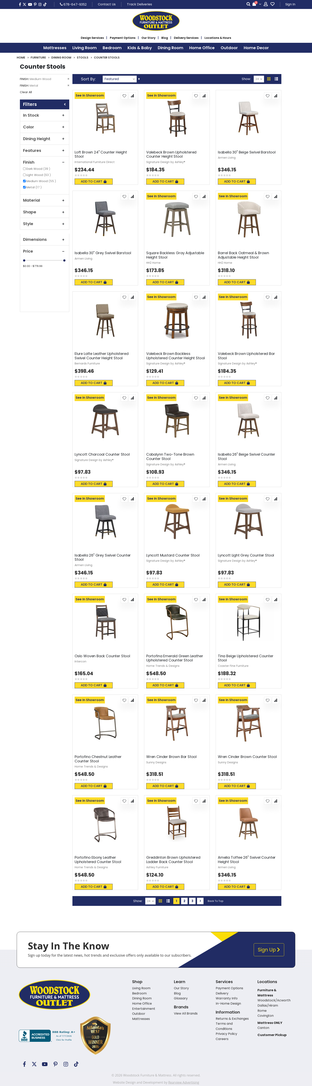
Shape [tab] (44, 212)
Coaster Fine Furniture (233, 666)
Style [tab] (44, 224)
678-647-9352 (73, 4)
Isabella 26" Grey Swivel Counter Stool (103, 557)
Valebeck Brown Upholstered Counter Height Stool (171, 154)
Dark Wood (38, 169)
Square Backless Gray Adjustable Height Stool (175, 255)
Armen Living (227, 158)
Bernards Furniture (87, 363)
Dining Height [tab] (44, 139)
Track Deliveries (139, 4)
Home (21, 58)
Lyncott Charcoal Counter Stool (102, 454)
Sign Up (269, 949)
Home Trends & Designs (162, 666)
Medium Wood (41, 181)
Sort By (88, 79)
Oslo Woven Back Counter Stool (102, 656)
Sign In (290, 4)
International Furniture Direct (95, 162)
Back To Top (215, 901)
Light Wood (39, 175)
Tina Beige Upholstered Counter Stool (245, 658)
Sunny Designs (156, 762)
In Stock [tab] (44, 115)
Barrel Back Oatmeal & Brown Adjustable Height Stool (243, 255)
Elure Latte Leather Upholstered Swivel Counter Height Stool (101, 356)
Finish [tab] (44, 162)
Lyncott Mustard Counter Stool (173, 555)
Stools (82, 57)
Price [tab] (44, 251)
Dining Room (61, 57)
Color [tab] (44, 127)
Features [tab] (44, 150)
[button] (124, 95)
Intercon (80, 661)
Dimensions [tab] (44, 239)
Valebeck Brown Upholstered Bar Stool (246, 356)
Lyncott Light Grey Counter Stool (246, 555)
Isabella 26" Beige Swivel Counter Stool (246, 456)
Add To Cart (93, 181)
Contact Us (107, 4)
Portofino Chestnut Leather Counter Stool (98, 759)
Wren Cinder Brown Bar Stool (171, 757)
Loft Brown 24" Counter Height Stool (101, 154)
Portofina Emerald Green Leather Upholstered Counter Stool (174, 658)
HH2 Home (153, 263)
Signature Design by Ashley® (165, 162)
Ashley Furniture (157, 867)
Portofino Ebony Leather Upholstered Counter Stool (98, 859)
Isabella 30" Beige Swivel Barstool (247, 152)
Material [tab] (44, 200)
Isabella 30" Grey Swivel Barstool (103, 253)
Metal (34, 187)
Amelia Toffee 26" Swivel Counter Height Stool (247, 859)
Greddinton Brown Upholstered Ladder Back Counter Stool (173, 859)
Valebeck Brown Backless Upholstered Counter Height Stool (175, 356)
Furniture (38, 57)
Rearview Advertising (183, 1082)
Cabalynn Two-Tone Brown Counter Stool (170, 456)
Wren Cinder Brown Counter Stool (247, 757)
